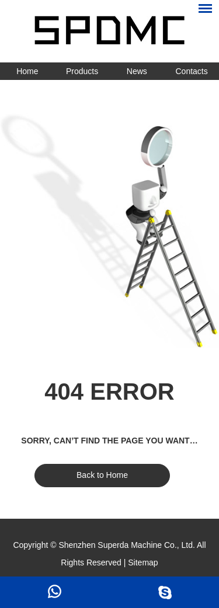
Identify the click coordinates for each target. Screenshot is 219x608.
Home (27, 71)
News (137, 71)
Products (82, 71)
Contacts (192, 71)
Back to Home (102, 475)
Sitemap (143, 562)
